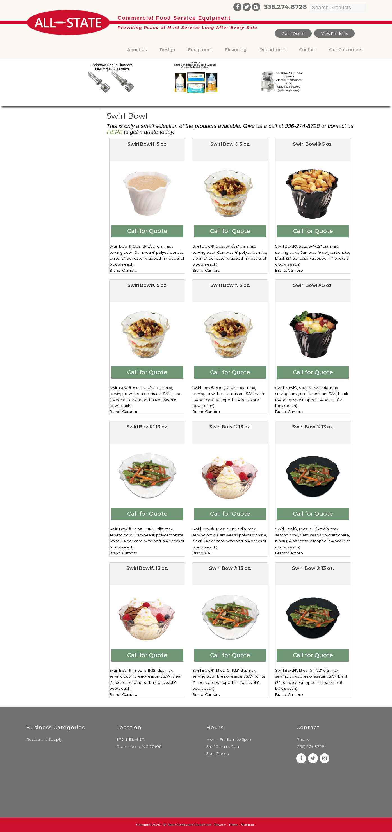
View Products (334, 33)
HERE (114, 132)
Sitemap (247, 825)
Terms (233, 825)
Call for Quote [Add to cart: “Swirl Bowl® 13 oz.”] (147, 513)
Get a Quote (293, 33)
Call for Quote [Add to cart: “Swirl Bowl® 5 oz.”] (147, 231)
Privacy (220, 825)
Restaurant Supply (44, 739)
